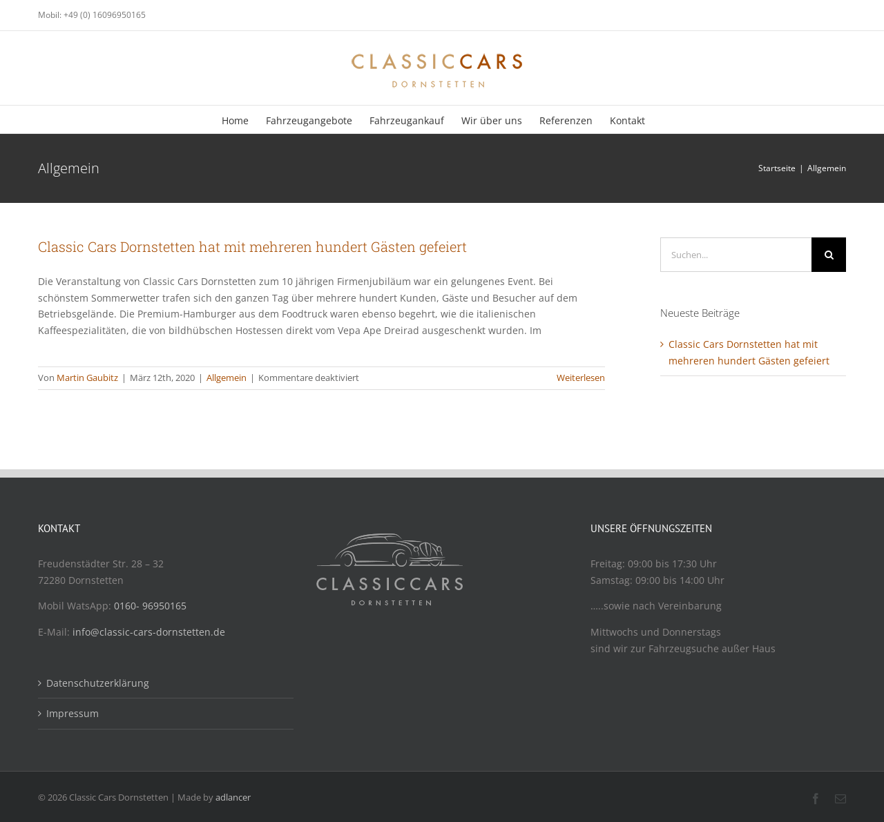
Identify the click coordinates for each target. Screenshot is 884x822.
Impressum (72, 713)
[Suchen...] (735, 254)
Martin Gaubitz (87, 377)
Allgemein (226, 377)
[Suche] (828, 254)
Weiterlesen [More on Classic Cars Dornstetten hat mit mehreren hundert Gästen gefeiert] (581, 377)
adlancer (233, 797)
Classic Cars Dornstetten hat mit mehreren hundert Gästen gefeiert (252, 246)
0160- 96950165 (150, 605)
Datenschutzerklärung (97, 682)
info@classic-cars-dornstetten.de (149, 631)
